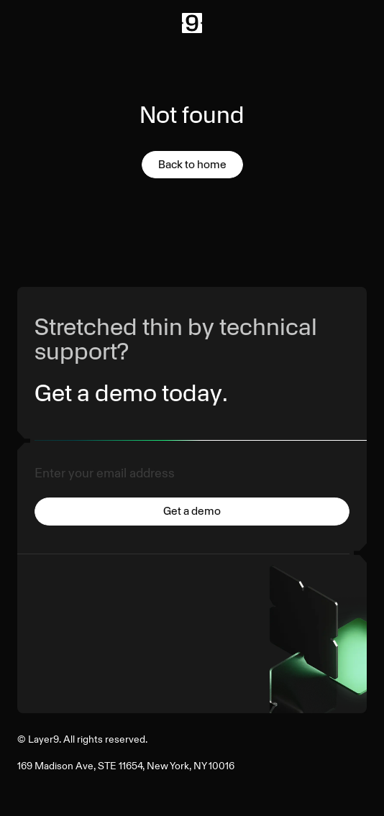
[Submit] (192, 514)
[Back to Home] (192, 23)
